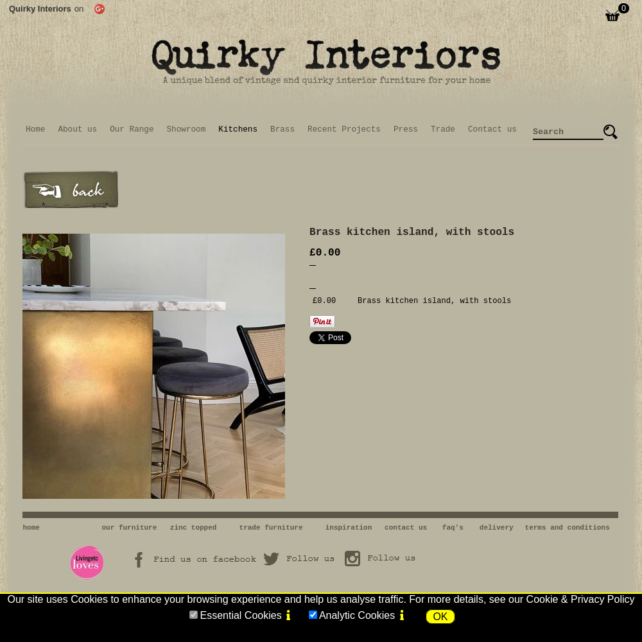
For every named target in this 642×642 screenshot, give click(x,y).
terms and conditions (567, 528)
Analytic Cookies (357, 615)
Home (35, 129)
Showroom (186, 129)
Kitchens (237, 129)
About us (77, 129)
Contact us (492, 129)
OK (440, 616)
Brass (282, 129)
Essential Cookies (240, 615)
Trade (443, 129)
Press (406, 129)
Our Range (131, 129)
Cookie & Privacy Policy (580, 599)
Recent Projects (344, 129)
